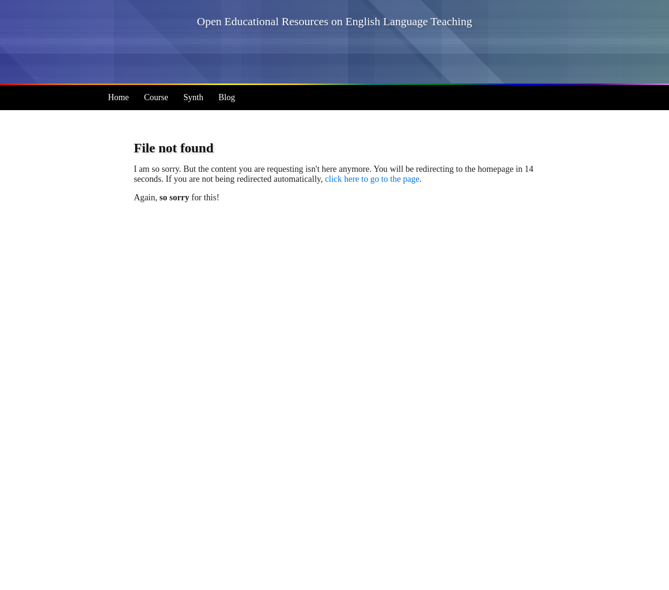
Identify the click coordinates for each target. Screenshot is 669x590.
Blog (227, 97)
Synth (193, 97)
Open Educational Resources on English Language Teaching (334, 21)
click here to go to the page (372, 179)
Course (156, 97)
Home (118, 97)
